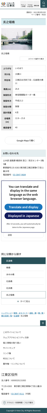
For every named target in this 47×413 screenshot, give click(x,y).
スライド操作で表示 (36, 59)
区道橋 (9, 260)
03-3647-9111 (17, 393)
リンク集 (7, 353)
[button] (30, 4)
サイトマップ (9, 347)
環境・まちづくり (21, 313)
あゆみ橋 (10, 274)
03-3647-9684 (19, 174)
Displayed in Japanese (23, 216)
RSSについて (9, 358)
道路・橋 (32, 313)
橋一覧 (40, 313)
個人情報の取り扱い (12, 342)
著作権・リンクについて (14, 363)
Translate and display (23, 207)
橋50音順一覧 (6, 316)
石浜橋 (9, 287)
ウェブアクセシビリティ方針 (16, 337)
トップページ (6, 313)
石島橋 (9, 281)
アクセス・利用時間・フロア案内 (20, 402)
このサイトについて (12, 332)
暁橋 (8, 267)
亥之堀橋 (10, 294)
